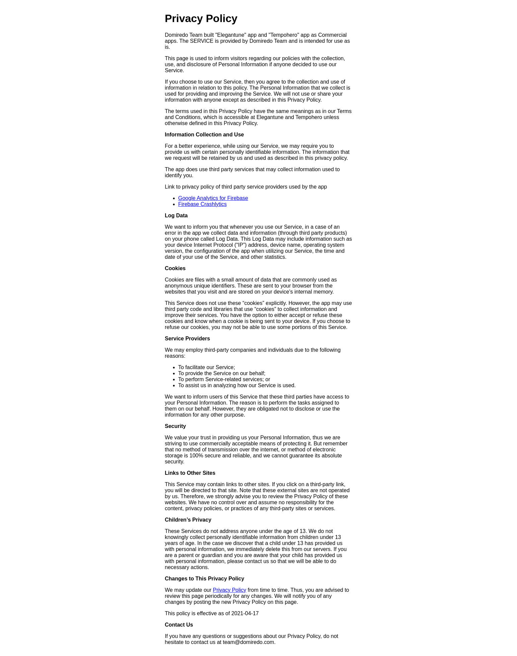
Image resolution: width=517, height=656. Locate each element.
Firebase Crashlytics (202, 204)
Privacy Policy (229, 590)
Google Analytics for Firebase (213, 198)
